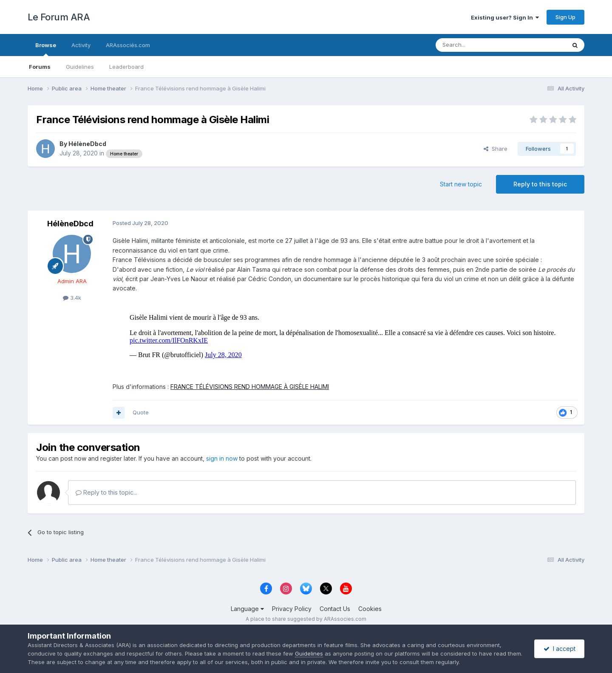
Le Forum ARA (59, 17)
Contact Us (335, 608)
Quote (141, 412)
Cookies (370, 608)
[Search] (479, 45)
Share (495, 148)
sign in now (222, 458)
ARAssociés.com (128, 45)
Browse (45, 49)
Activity (81, 45)
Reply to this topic (540, 184)
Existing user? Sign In (505, 17)
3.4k (72, 297)
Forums (40, 66)
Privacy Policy (292, 608)
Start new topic (461, 184)
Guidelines (80, 66)
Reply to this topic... (106, 492)
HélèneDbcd (87, 143)
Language (247, 608)
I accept (559, 648)
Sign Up (565, 17)
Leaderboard (126, 66)
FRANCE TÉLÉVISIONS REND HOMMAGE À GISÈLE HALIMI (249, 386)
